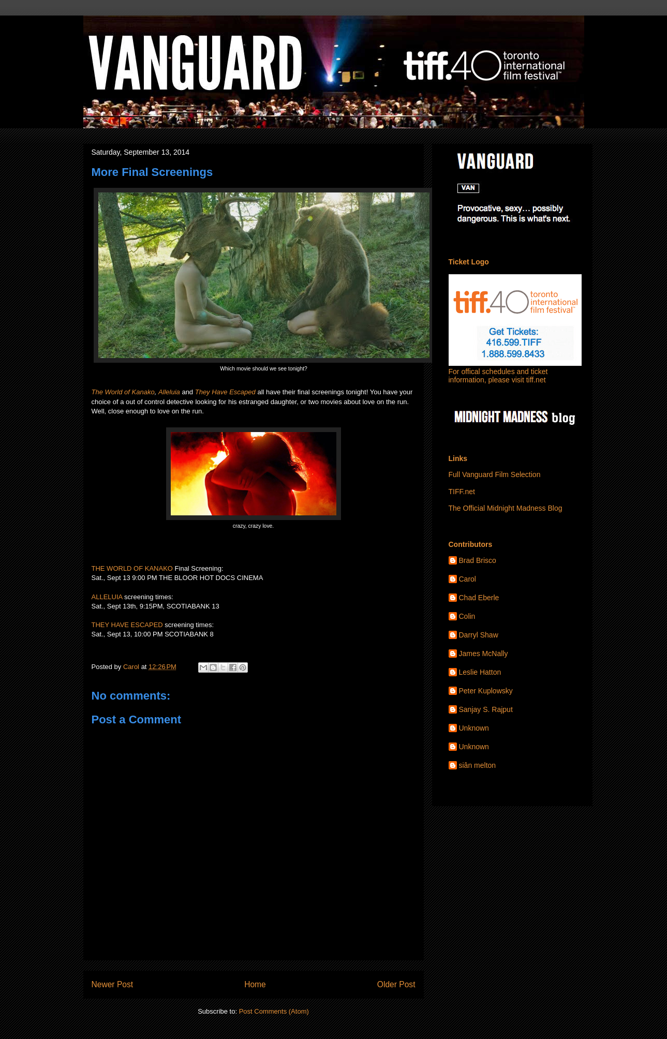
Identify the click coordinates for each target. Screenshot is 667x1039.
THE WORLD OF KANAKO (132, 568)
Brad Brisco (477, 560)
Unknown (474, 728)
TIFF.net (462, 491)
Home (255, 984)
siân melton (477, 765)
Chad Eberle (479, 597)
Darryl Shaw (478, 635)
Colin (467, 616)
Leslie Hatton (480, 672)
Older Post (396, 984)
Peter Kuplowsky (486, 691)
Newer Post (113, 984)
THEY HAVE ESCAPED (127, 625)
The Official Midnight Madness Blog (505, 508)
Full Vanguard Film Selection (495, 474)
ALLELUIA (107, 597)
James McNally (483, 653)
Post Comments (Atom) (274, 1011)
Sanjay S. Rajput (486, 709)
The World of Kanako (123, 392)
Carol (467, 579)
